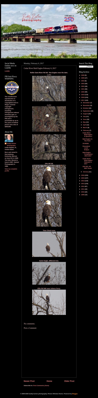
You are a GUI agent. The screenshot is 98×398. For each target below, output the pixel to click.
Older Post (69, 381)
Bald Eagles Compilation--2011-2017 (88, 154)
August (85, 114)
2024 (83, 81)
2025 (83, 78)
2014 (83, 181)
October (86, 108)
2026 (83, 75)
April (85, 125)
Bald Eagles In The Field (87, 139)
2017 (83, 100)
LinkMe (7, 71)
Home (49, 381)
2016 (83, 175)
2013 (83, 183)
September (87, 111)
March (85, 127)
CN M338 (86, 143)
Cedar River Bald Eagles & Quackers (87, 134)
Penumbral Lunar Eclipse (86, 147)
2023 (83, 83)
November (86, 105)
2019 (83, 94)
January (86, 172)
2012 (83, 186)
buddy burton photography (11, 144)
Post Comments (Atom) (41, 385)
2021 (83, 89)
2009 (83, 194)
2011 (83, 189)
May (84, 122)
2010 (83, 192)
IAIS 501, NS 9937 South (87, 167)
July (84, 116)
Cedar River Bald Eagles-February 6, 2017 (88, 161)
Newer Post (29, 381)
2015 (83, 178)
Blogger (74, 394)
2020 (83, 92)
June (85, 119)
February (86, 130)
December (86, 102)
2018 (83, 97)
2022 (83, 86)
